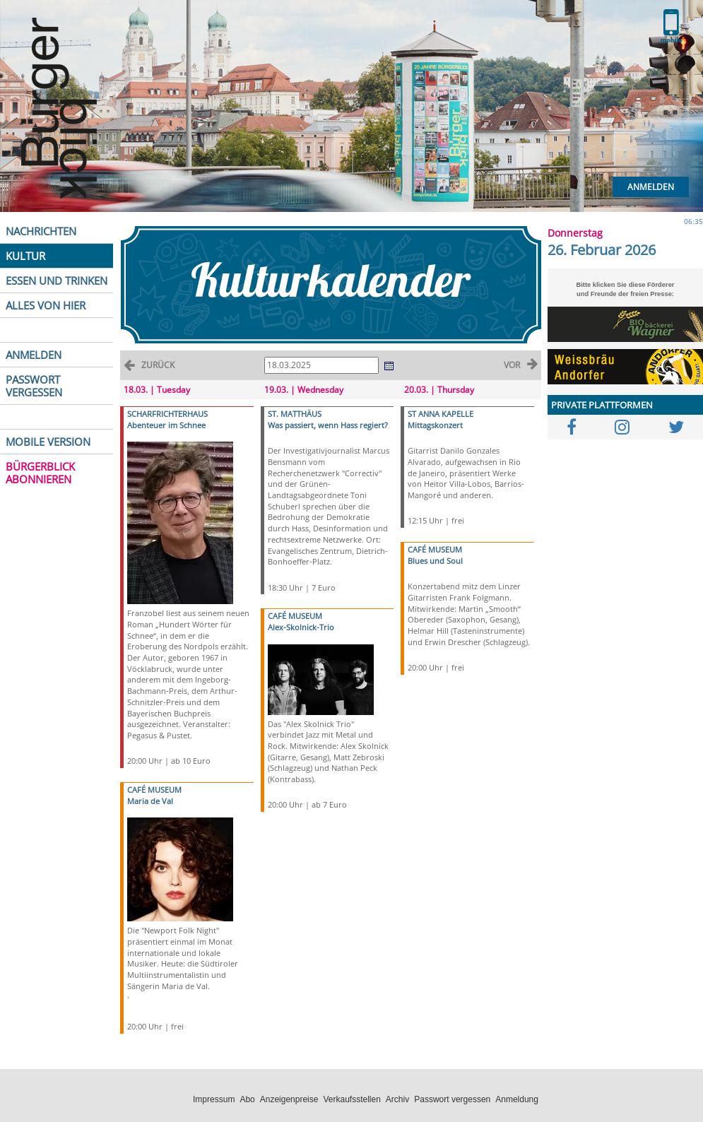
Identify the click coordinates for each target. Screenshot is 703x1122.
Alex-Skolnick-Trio (301, 627)
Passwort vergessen (452, 1099)
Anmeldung (516, 1099)
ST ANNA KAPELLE (440, 413)
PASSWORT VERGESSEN (34, 385)
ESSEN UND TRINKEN (56, 280)
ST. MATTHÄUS (294, 413)
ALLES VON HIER (45, 305)
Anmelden (650, 187)
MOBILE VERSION (48, 442)
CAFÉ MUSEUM (154, 789)
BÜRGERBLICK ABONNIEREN (40, 472)
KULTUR (25, 256)
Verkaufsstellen (351, 1099)
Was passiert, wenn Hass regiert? (328, 425)
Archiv (397, 1099)
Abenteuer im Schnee (166, 425)
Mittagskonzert (435, 425)
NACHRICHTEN (41, 231)
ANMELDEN (33, 355)
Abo (247, 1099)
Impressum (214, 1099)
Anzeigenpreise (289, 1099)
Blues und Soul (435, 560)
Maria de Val (150, 801)
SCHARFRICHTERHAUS (167, 413)
